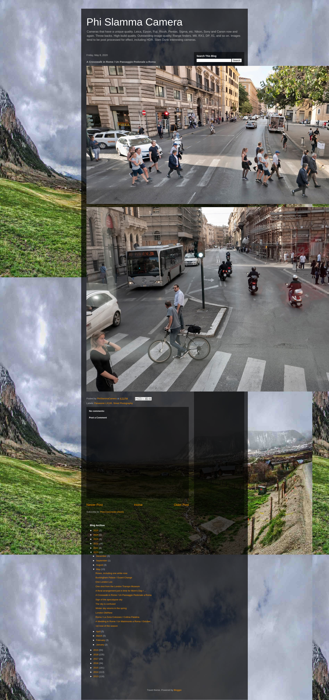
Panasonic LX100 (103, 403)
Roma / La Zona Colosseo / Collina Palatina (117, 617)
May (98, 569)
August (100, 565)
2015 (96, 667)
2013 (96, 676)
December (101, 556)
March (99, 635)
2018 (96, 654)
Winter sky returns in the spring (110, 608)
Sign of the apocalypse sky (108, 599)
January (100, 644)
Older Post (181, 505)
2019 (96, 650)
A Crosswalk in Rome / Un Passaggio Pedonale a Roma (123, 595)
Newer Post (94, 505)
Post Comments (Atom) (112, 512)
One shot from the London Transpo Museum (117, 586)
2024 (96, 534)
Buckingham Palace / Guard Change (113, 577)
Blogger (178, 690)
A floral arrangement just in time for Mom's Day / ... (120, 590)
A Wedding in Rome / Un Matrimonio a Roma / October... (123, 621)
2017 (96, 659)
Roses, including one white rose (111, 573)
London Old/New (103, 612)
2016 (96, 663)
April (98, 631)
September (102, 560)
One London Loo (103, 582)
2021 (96, 548)
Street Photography (123, 403)
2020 (96, 552)
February (101, 640)
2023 (96, 539)
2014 (96, 672)
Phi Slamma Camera (134, 22)
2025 (96, 530)
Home (138, 505)
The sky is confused (105, 604)
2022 (96, 543)
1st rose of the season (106, 626)
